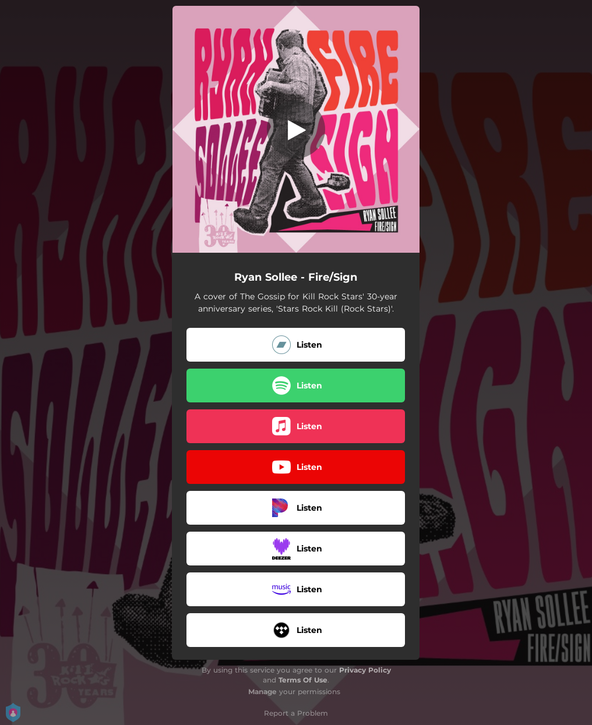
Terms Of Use (303, 680)
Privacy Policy (365, 670)
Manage (262, 691)
